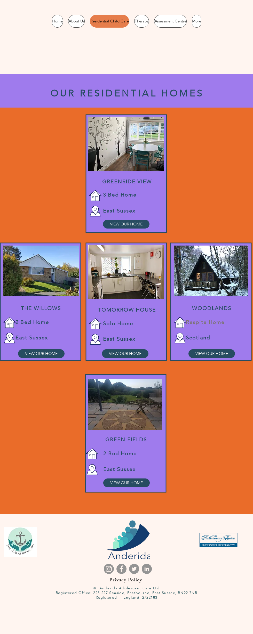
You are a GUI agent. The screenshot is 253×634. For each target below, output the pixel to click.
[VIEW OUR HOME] (126, 224)
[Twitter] (134, 569)
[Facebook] (121, 569)
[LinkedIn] (147, 569)
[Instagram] (109, 569)
